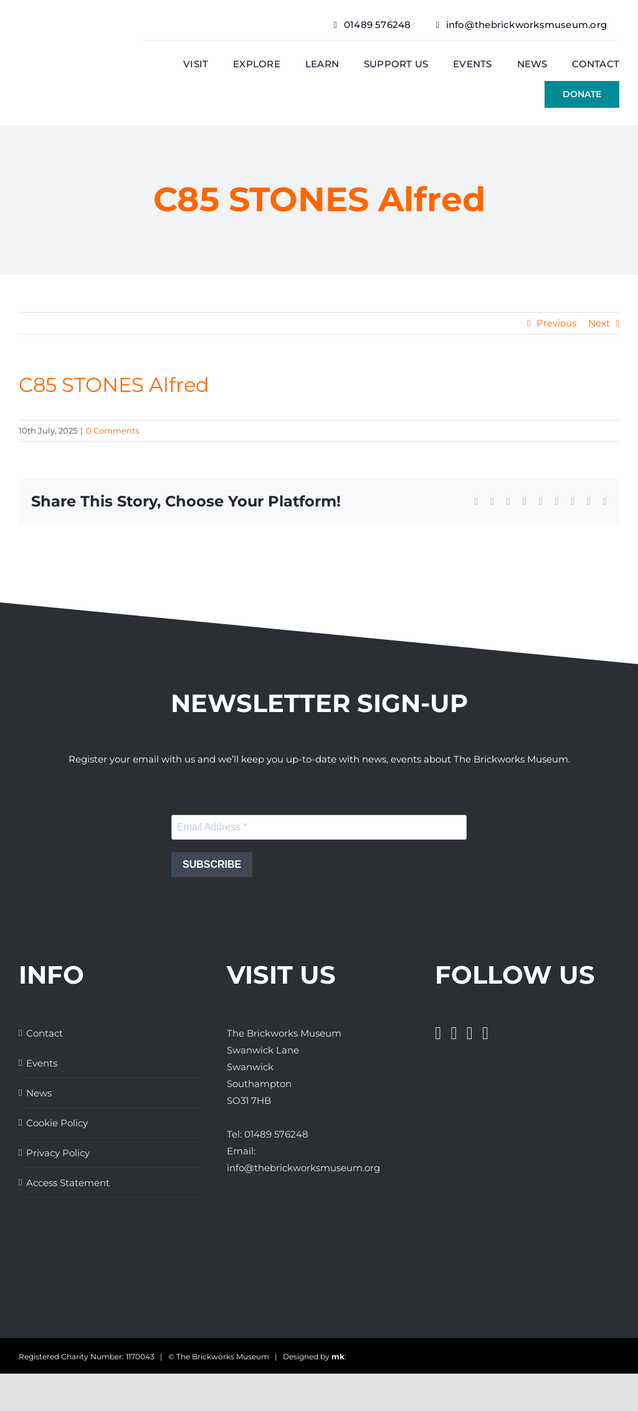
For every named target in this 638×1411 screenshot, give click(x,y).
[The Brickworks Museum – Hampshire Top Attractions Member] (138, 1255)
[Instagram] (470, 1033)
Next (599, 323)
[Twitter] (454, 1033)
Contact (44, 1033)
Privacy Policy (58, 1153)
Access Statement (68, 1183)
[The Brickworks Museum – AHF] (319, 1280)
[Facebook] (438, 1033)
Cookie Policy (57, 1123)
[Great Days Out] (56, 1255)
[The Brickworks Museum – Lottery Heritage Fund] (232, 1275)
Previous (556, 323)
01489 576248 (276, 1134)
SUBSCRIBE (212, 864)
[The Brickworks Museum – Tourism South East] (581, 1255)
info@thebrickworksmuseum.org (303, 1168)
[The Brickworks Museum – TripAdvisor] (406, 1280)
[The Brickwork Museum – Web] (69, 46)
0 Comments (112, 430)
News (39, 1093)
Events (41, 1063)
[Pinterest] (485, 1033)
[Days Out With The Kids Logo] (485, 1255)
